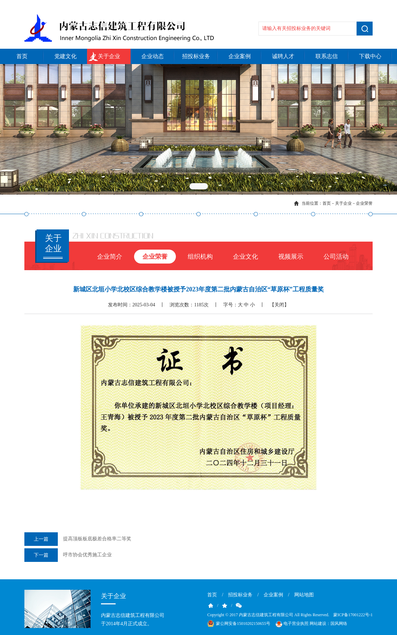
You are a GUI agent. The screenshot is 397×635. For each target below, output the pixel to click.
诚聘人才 (283, 56)
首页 (22, 56)
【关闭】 (279, 304)
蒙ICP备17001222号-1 (353, 614)
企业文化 (245, 256)
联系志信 (327, 56)
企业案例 (239, 56)
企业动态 (152, 56)
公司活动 (336, 256)
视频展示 (290, 256)
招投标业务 (196, 56)
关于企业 (109, 56)
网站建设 (318, 623)
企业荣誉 (364, 203)
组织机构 (200, 256)
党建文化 (65, 56)
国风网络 (338, 623)
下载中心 (370, 56)
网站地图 (304, 594)
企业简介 (109, 256)
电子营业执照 (291, 623)
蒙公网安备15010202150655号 (243, 623)
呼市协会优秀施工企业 (68, 555)
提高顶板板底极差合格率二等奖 (77, 539)
